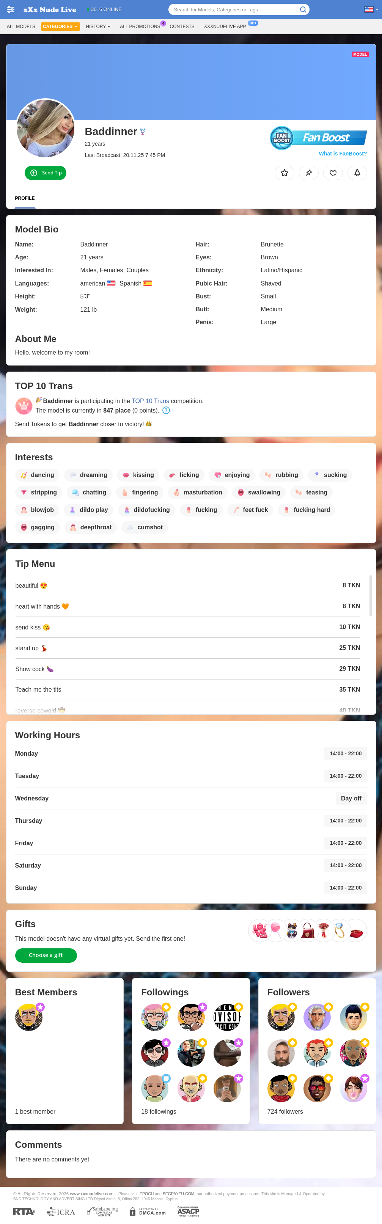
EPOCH (147, 1193)
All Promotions (142, 25)
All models (21, 26)
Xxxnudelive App (227, 25)
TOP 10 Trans (150, 401)
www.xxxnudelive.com (91, 1193)
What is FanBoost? (343, 154)
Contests (182, 26)
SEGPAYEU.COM (179, 1193)
